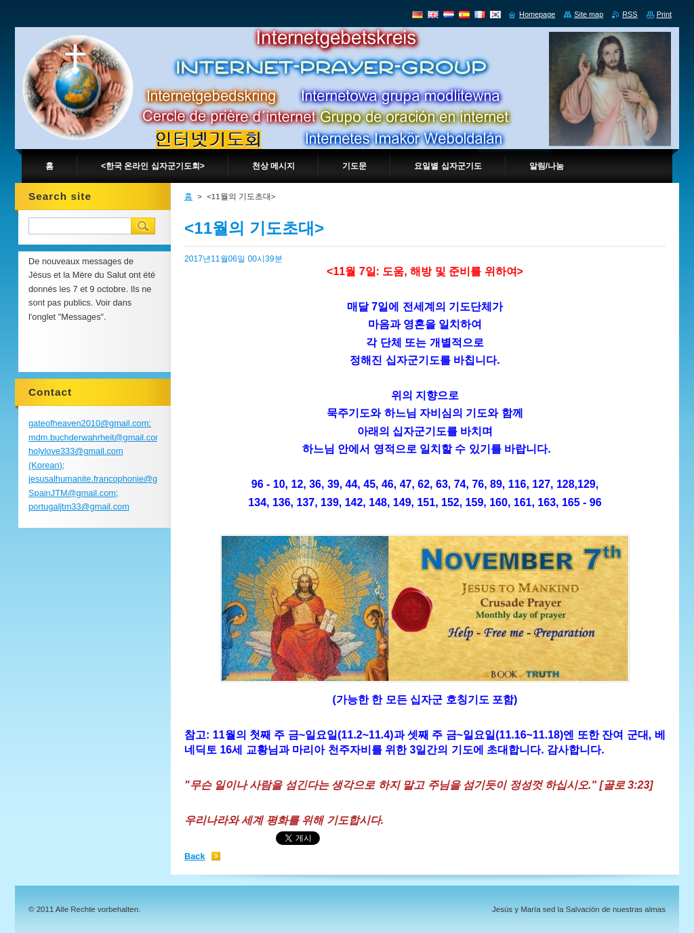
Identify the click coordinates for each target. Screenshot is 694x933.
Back (194, 856)
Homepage (537, 14)
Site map (588, 14)
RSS (629, 14)
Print (664, 14)
